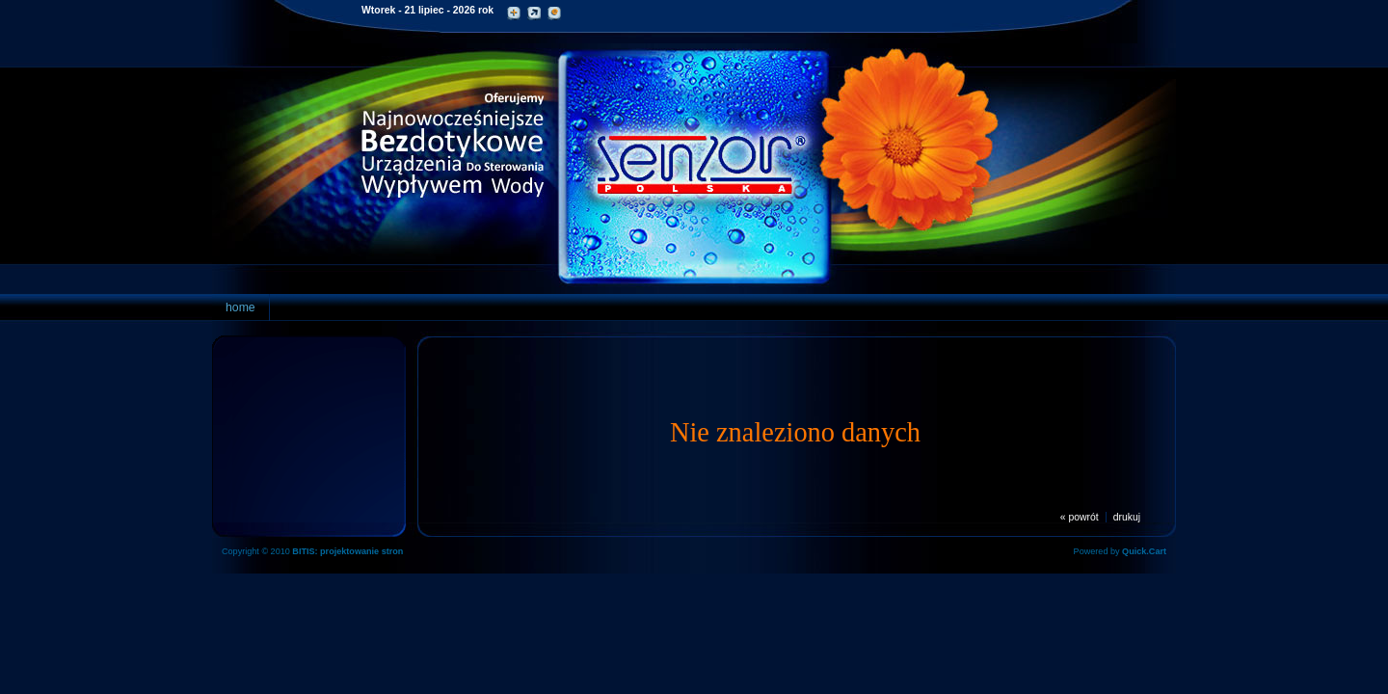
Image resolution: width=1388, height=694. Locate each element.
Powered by (1120, 551)
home (240, 307)
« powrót (1079, 517)
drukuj (1126, 517)
